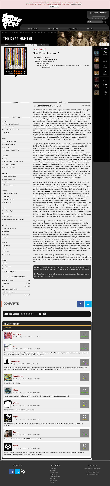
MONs (15, 446)
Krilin (3, 286)
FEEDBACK (74, 29)
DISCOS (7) (31, 45)
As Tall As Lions (6, 295)
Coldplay (72, 250)
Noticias (53, 468)
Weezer (48, 191)
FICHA (6, 45)
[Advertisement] (54, 17)
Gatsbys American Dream (9, 292)
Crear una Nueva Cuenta (99, 18)
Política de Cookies (92, 474)
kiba (14, 346)
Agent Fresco (5, 283)
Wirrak (15, 403)
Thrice (63, 128)
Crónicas (53, 474)
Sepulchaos (18, 376)
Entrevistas (54, 472)
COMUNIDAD (54, 29)
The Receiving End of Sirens (9, 289)
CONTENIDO (34, 29)
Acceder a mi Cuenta (99, 16)
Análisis (52, 470)
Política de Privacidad (92, 472)
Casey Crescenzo (48, 61)
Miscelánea (54, 480)
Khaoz (15, 390)
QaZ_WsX (17, 334)
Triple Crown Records (50, 59)
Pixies (43, 160)
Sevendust (15, 361)
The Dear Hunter (55, 117)
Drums (15, 432)
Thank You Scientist (7, 280)
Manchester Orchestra (50, 164)
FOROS (90, 29)
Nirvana (74, 160)
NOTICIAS (18, 45)
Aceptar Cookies (54, 6)
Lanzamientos (55, 476)
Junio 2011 (46, 57)
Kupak (15, 417)
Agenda (53, 478)
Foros (52, 483)
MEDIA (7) (43, 45)
